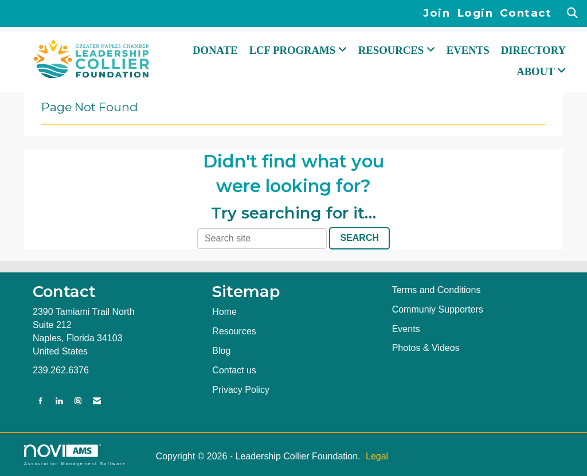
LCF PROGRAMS (293, 50)
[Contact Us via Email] (96, 401)
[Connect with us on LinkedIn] (59, 401)
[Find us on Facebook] (41, 401)
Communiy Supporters (437, 309)
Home (224, 312)
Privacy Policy (240, 390)
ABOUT (536, 71)
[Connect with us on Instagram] (78, 401)
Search (359, 238)
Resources (234, 331)
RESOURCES (392, 50)
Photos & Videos (426, 348)
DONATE (215, 50)
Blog (221, 351)
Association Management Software (75, 455)
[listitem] (440, 13)
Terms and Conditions (436, 290)
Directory (533, 50)
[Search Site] (573, 13)
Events (468, 50)
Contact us (234, 370)
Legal (377, 456)
